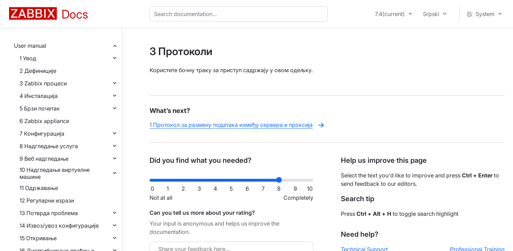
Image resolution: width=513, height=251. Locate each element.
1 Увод (27, 58)
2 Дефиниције (37, 70)
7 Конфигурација (41, 133)
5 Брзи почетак (39, 108)
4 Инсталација (38, 95)
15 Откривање (38, 238)
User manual (30, 45)
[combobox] (240, 14)
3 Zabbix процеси (43, 83)
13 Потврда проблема (48, 213)
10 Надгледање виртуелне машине (54, 173)
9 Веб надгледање (44, 158)
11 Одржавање (38, 187)
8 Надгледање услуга (48, 146)
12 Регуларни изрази (46, 200)
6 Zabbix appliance (44, 120)
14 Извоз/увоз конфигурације (59, 225)
